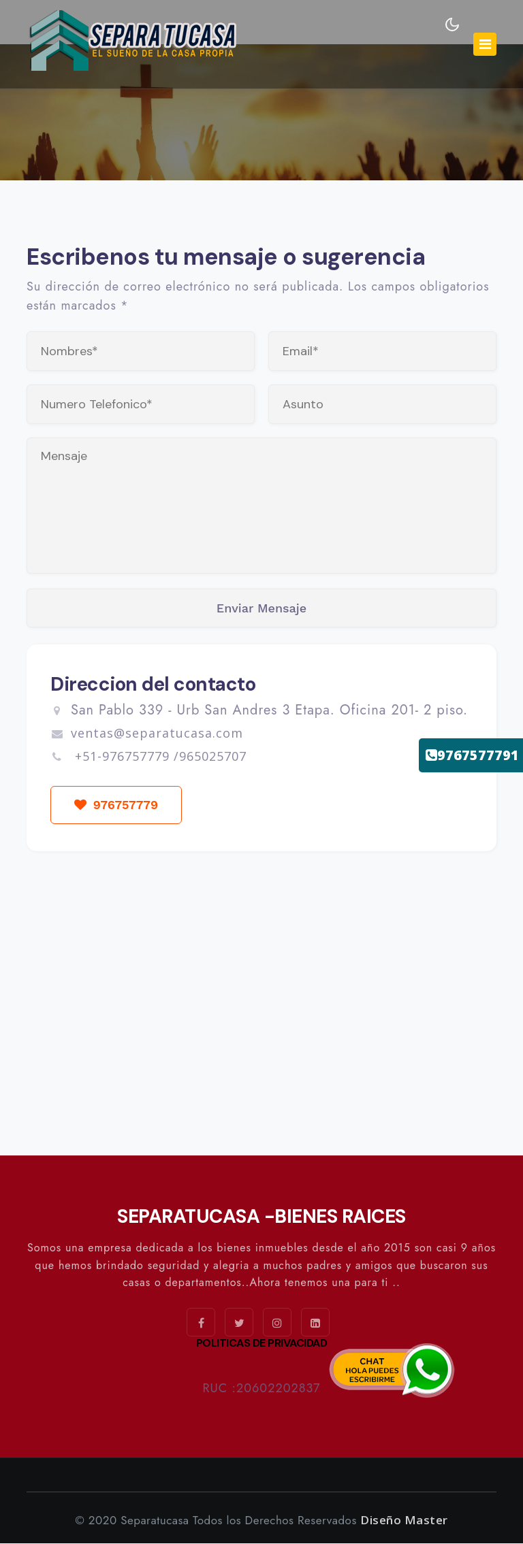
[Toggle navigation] (484, 44)
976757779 (117, 805)
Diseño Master (404, 1520)
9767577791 (472, 755)
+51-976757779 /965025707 (159, 757)
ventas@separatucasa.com (146, 733)
